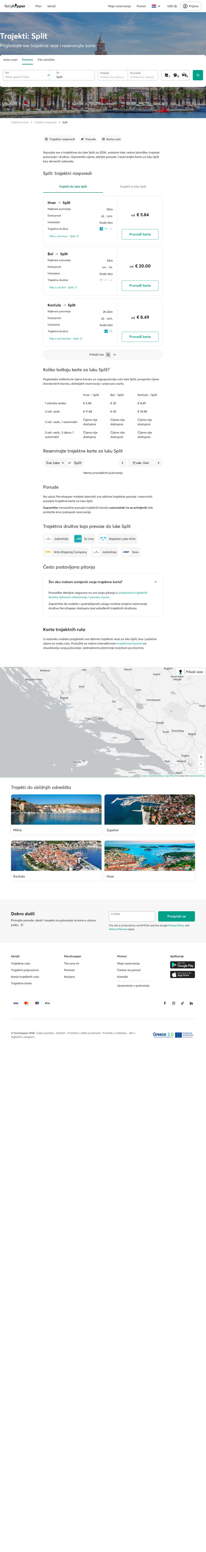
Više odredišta (46, 59)
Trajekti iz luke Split (133, 186)
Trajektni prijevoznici (25, 970)
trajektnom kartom (129, 643)
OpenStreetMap (197, 776)
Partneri (69, 970)
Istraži (51, 6)
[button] (69, 462)
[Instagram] (173, 1003)
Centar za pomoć (129, 970)
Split (65, 122)
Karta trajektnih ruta (25, 976)
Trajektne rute (20, 963)
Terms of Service (118, 929)
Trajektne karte (20, 122)
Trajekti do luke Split (73, 186)
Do (57, 72)
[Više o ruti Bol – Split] (63, 287)
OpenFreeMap (156, 776)
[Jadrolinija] (56, 539)
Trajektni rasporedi (45, 122)
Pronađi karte (140, 234)
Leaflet (144, 776)
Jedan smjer (10, 59)
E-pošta (115, 914)
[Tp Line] (84, 539)
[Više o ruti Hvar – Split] (64, 236)
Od (7, 72)
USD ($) (172, 6)
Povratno (27, 59)
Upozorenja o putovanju (133, 985)
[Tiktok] (182, 1003)
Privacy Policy (176, 925)
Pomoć (141, 6)
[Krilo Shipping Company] (65, 552)
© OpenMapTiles (171, 776)
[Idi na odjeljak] (59, 139)
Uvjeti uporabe (45, 1033)
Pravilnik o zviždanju (115, 1033)
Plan (38, 6)
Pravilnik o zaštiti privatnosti (84, 1033)
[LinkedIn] (191, 1003)
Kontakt (122, 976)
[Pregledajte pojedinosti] (21, 924)
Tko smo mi (71, 963)
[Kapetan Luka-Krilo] (117, 539)
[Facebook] (164, 1003)
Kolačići (60, 1033)
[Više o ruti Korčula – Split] (66, 338)
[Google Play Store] (182, 965)
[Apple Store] (182, 974)
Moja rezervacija (119, 6)
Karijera (69, 976)
